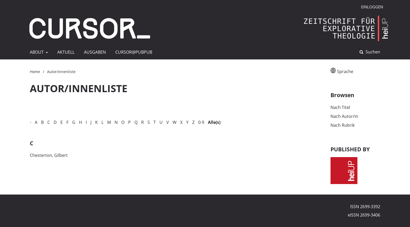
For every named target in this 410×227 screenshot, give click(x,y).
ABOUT (36, 52)
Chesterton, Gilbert (49, 155)
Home (35, 71)
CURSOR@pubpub (132, 52)
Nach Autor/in (344, 116)
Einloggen (370, 7)
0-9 (201, 122)
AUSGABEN (94, 52)
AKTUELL (65, 52)
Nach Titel (340, 107)
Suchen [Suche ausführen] (372, 52)
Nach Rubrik (343, 125)
